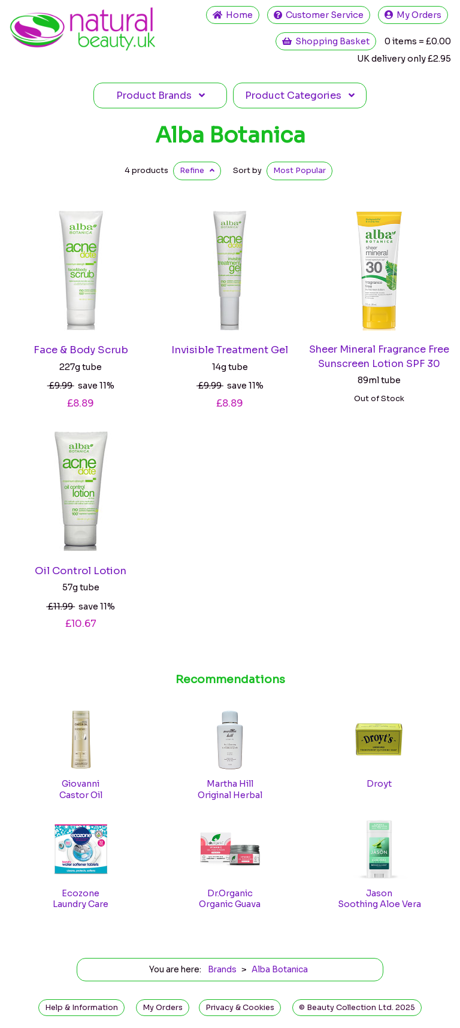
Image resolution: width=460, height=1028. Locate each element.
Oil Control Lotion (80, 571)
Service (319, 15)
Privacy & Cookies (239, 1007)
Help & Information (81, 1007)
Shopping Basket (326, 41)
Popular (299, 170)
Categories (300, 95)
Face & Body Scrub (81, 350)
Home (233, 15)
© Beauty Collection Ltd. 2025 (357, 1007)
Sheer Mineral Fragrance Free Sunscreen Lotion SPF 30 (379, 356)
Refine (197, 170)
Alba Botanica (230, 135)
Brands (160, 95)
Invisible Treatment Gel (229, 350)
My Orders (413, 15)
